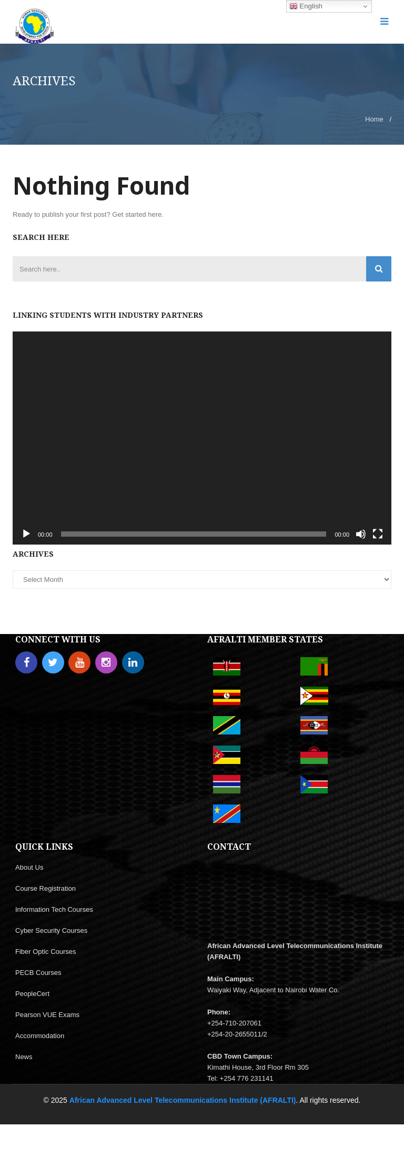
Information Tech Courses (54, 909)
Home (374, 119)
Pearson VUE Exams (47, 1015)
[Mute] (361, 534)
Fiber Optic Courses (45, 951)
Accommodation (39, 1036)
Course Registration (45, 888)
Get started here (136, 214)
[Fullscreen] (377, 534)
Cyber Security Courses (51, 930)
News (24, 1057)
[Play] (26, 534)
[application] (202, 438)
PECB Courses (38, 973)
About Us (29, 867)
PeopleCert (32, 994)
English (305, 6)
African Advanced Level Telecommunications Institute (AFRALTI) (182, 1100)
